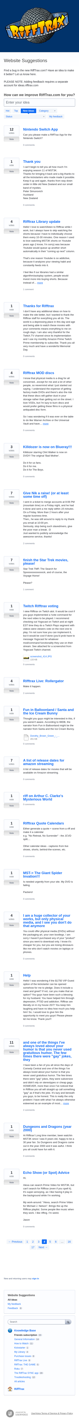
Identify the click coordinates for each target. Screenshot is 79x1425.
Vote (11, 139)
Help (27, 975)
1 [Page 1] (27, 1241)
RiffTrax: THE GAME (24, 1364)
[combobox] (37, 1322)
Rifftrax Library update (41, 222)
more (40, 282)
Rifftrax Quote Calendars (43, 823)
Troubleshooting (22, 1377)
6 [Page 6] (56, 1241)
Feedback (13, 1308)
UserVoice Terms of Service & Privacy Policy (52, 1413)
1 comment (28, 289)
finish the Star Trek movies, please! (45, 561)
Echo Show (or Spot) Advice (46, 1173)
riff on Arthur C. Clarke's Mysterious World (43, 797)
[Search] (68, 1321)
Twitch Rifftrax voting (40, 606)
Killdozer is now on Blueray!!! (47, 447)
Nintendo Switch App (40, 129)
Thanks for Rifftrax (38, 306)
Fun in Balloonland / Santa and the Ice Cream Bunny (48, 711)
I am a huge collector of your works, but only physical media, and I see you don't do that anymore (47, 921)
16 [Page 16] (69, 1241)
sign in (35, 1278)
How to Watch (21, 1343)
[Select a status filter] (25, 116)
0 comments (29, 145)
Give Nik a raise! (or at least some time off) (46, 495)
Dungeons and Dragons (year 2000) (47, 1128)
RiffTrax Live (20, 1360)
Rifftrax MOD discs (38, 373)
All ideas (12, 1299)
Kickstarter (19, 1347)
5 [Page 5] (50, 1241)
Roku (17, 1368)
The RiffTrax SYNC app (26, 1373)
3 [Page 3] (39, 1241)
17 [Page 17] (32, 1247)
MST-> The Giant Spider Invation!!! (42, 874)
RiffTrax (19, 1388)
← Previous (15, 1241)
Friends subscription (25, 1335)
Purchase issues (22, 1356)
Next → (43, 1247)
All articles (19, 1381)
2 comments (29, 543)
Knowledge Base (25, 1330)
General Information (24, 1339)
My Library (19, 1352)
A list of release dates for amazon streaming (43, 762)
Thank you (31, 162)
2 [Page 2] (33, 1241)
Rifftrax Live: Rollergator (43, 681)
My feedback (55, 116)
